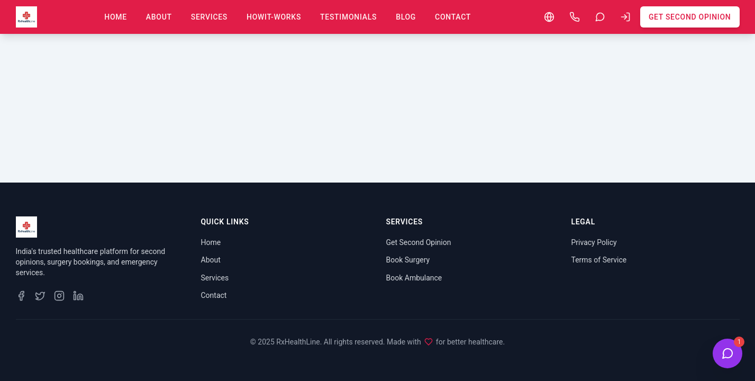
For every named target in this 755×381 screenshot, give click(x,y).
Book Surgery (408, 260)
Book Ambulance (414, 278)
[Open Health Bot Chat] (727, 353)
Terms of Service (599, 260)
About (159, 17)
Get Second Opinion (690, 17)
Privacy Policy (594, 242)
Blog (406, 17)
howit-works (274, 17)
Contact (453, 17)
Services (209, 17)
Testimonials (348, 17)
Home (115, 17)
